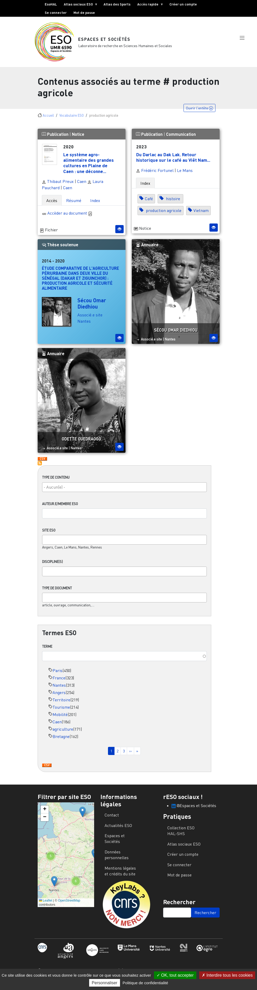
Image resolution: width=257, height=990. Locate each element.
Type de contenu (56, 481)
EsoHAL (51, 4)
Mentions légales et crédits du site (120, 875)
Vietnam (201, 214)
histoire (173, 202)
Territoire (61, 704)
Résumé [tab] (73, 204)
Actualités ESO (118, 829)
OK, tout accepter (175, 975)
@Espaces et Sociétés (194, 809)
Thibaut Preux (58, 185)
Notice (78, 138)
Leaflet (45, 905)
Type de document (57, 592)
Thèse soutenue (60, 248)
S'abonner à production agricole (40, 467)
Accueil (48, 120)
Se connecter (56, 12)
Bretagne (61, 740)
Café (149, 202)
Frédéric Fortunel (155, 174)
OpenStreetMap (69, 905)
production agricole (163, 214)
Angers (59, 696)
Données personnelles (117, 858)
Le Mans (185, 174)
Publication (56, 138)
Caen (57, 726)
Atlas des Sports (117, 4)
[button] (242, 43)
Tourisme (61, 711)
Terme (47, 650)
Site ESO (48, 534)
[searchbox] (124, 491)
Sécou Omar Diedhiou (91, 307)
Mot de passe (84, 12)
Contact (112, 819)
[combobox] (124, 491)
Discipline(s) (52, 566)
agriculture (63, 733)
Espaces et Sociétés (105, 41)
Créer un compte (183, 4)
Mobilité (60, 718)
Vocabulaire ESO (71, 120)
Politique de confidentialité (145, 983)
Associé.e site (89, 319)
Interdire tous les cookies (227, 975)
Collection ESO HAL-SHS (181, 834)
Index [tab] (95, 204)
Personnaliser (104, 983)
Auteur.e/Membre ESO (60, 508)
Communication (181, 138)
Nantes (59, 689)
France (59, 682)
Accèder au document (69, 217)
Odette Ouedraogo (81, 442)
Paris (57, 674)
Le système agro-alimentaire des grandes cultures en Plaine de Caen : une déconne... (88, 167)
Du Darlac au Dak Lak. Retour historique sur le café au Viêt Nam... (173, 161)
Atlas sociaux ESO (79, 5)
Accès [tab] (51, 204)
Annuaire (147, 248)
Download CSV (47, 770)
